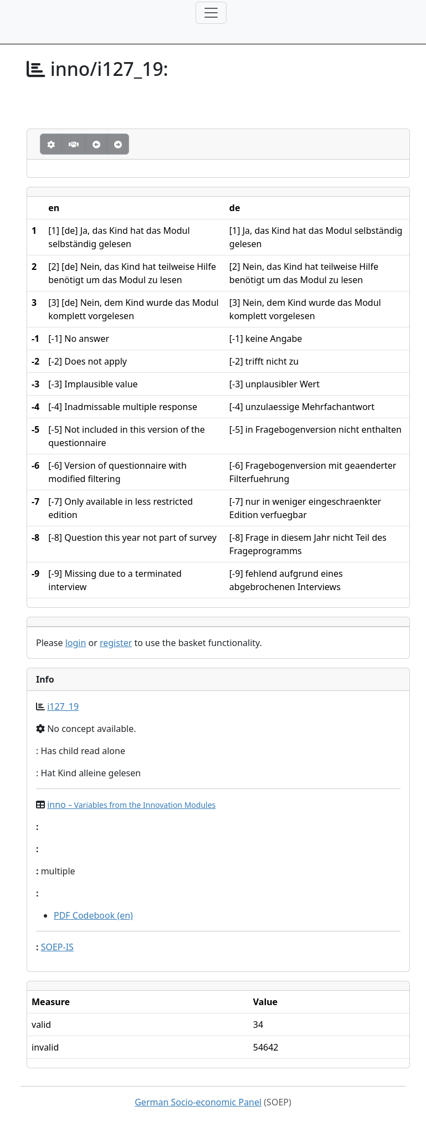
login (75, 643)
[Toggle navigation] (211, 13)
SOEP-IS (57, 947)
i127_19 (63, 706)
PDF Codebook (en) (93, 915)
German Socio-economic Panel (198, 1102)
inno (131, 804)
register (116, 643)
